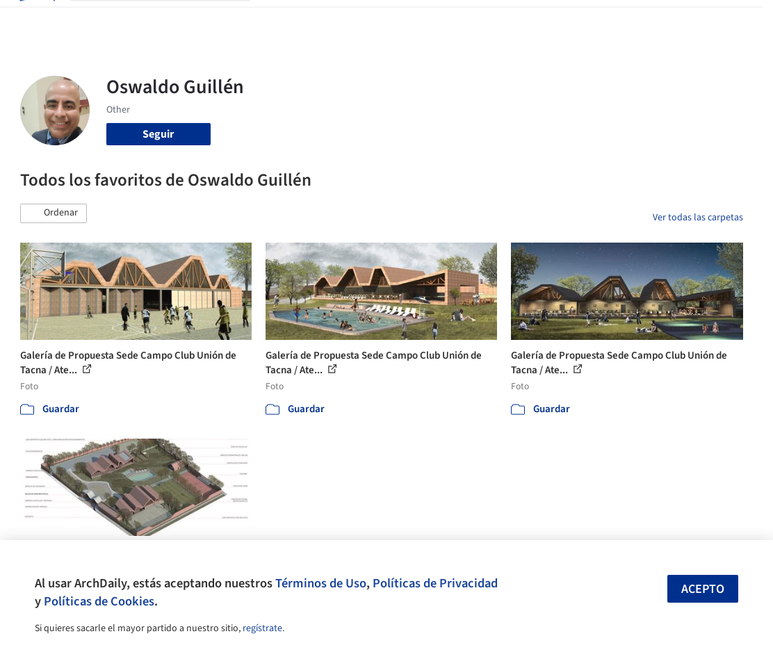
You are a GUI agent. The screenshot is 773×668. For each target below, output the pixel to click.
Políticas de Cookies (99, 601)
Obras (276, 19)
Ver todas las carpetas (698, 217)
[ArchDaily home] (36, 19)
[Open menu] (737, 19)
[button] (53, 213)
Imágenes (322, 19)
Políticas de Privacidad (435, 583)
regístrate (262, 628)
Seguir (158, 134)
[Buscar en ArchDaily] (171, 19)
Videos (504, 19)
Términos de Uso (320, 583)
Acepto (702, 589)
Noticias (460, 19)
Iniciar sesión (577, 19)
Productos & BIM (392, 19)
